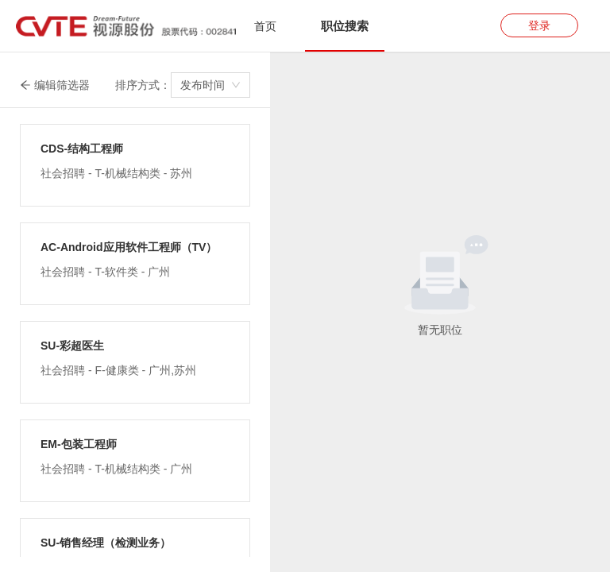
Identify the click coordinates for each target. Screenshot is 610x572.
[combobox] (210, 85)
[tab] (265, 26)
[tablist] (305, 26)
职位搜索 (345, 26)
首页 (265, 26)
